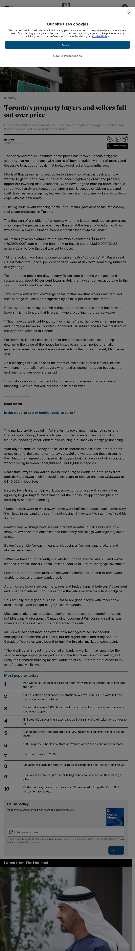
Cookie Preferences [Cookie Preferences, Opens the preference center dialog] (67, 56)
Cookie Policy (100, 36)
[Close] (128, 13)
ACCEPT (67, 44)
